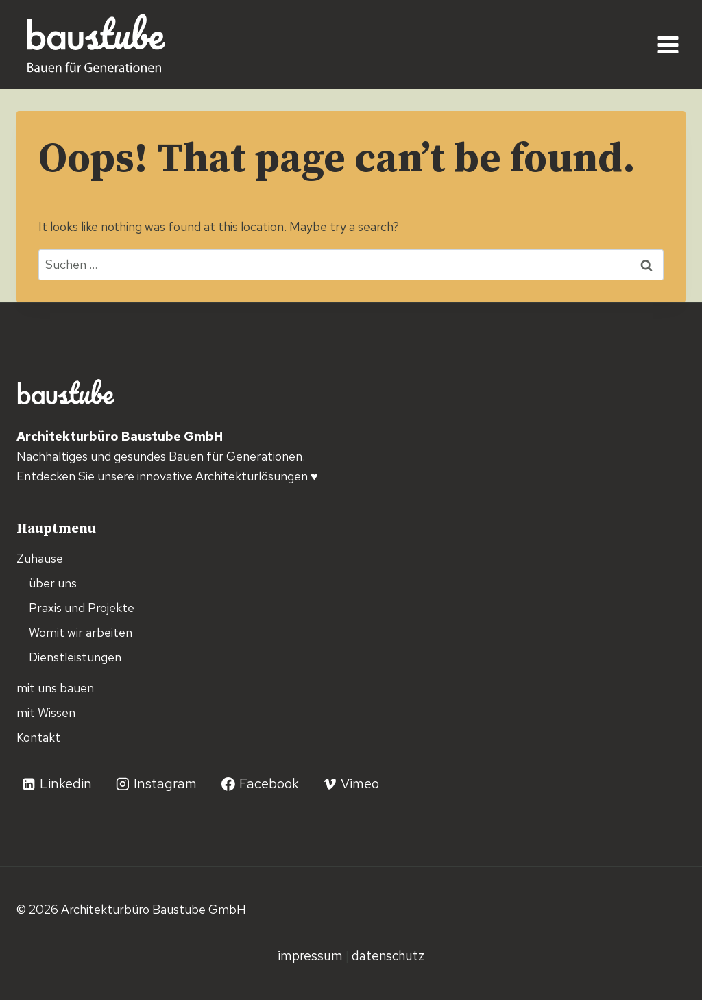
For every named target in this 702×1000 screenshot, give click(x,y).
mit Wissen (45, 712)
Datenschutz (388, 955)
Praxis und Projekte (81, 607)
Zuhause (39, 558)
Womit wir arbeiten (80, 632)
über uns (53, 583)
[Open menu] (668, 44)
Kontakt (38, 737)
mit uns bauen (55, 688)
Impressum (312, 955)
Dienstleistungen (75, 657)
